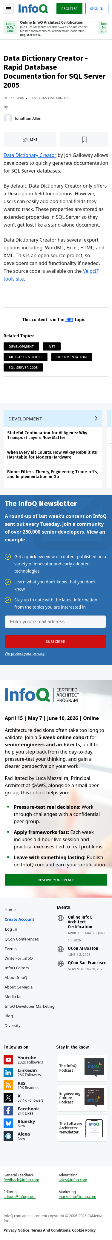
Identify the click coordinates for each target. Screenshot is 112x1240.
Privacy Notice (16, 1230)
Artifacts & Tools (25, 357)
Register (69, 8)
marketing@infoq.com (77, 1196)
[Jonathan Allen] (8, 118)
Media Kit (13, 996)
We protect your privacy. (25, 653)
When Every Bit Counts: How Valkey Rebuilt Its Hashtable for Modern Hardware (52, 455)
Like (34, 139)
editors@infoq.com (20, 1196)
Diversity (13, 1025)
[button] (55, 641)
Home (10, 909)
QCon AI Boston (83, 948)
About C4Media (19, 987)
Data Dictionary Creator (30, 155)
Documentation (71, 357)
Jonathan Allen (28, 118)
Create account (19, 919)
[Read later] (84, 139)
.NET (69, 319)
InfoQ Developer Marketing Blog (30, 1011)
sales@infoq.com (73, 1180)
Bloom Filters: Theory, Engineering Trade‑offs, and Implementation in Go (52, 474)
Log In (11, 929)
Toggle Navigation (8, 8)
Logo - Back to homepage (33, 7)
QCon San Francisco (87, 963)
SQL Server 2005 (23, 367)
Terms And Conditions (50, 1230)
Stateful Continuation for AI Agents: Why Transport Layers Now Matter (47, 435)
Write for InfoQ (19, 958)
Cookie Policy (84, 1230)
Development (21, 346)
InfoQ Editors (17, 968)
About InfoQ (16, 977)
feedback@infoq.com (21, 1180)
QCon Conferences (22, 939)
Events (11, 948)
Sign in (97, 8)
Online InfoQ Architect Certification (80, 922)
